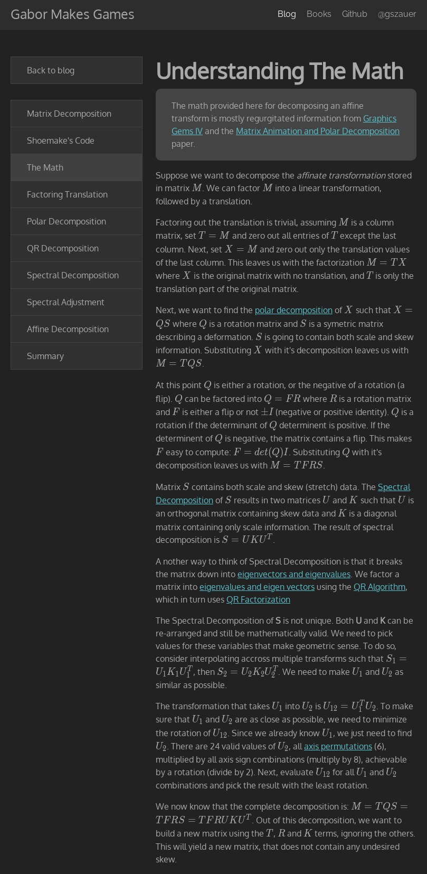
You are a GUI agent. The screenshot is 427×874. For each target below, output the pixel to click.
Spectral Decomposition (73, 275)
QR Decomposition (63, 248)
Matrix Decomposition (69, 113)
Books (319, 14)
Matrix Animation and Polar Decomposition (318, 131)
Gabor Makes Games (73, 13)
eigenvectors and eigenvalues (294, 574)
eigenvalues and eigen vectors (257, 586)
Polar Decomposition (66, 221)
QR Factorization (258, 599)
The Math (45, 167)
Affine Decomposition (68, 329)
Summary (45, 356)
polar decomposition (294, 310)
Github (354, 14)
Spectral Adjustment (66, 302)
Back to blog (50, 70)
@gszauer (397, 14)
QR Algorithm (379, 586)
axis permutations (338, 746)
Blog (287, 14)
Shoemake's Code (60, 140)
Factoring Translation (67, 194)
